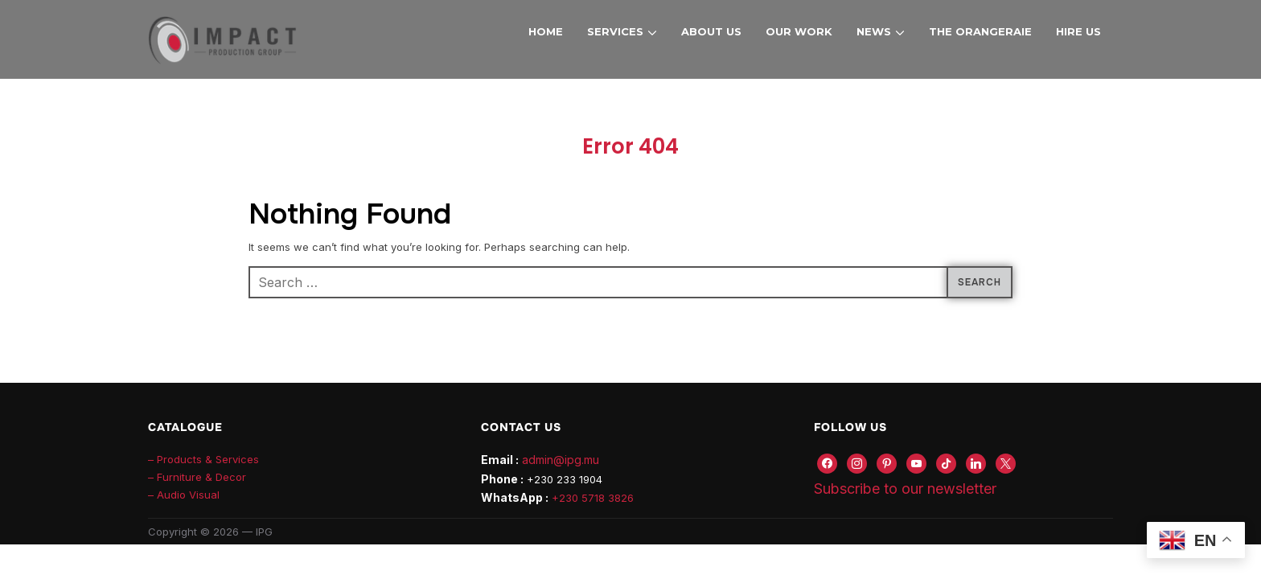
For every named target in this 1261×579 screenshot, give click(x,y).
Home (545, 31)
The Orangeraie (980, 31)
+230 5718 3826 (593, 497)
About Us (711, 31)
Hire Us (1078, 31)
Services (615, 31)
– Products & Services (203, 459)
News (873, 31)
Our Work (799, 31)
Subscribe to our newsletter (905, 488)
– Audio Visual (184, 494)
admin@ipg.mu (560, 459)
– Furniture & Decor (197, 476)
